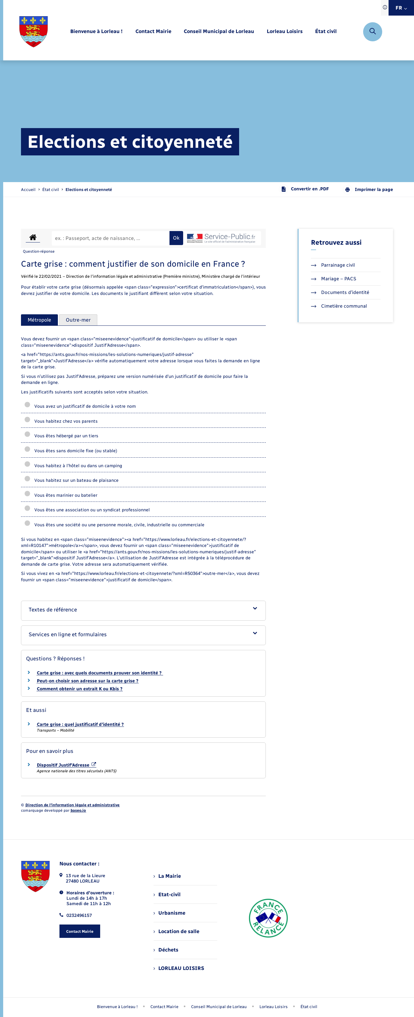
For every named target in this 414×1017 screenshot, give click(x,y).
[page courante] (89, 189)
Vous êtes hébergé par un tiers (61, 436)
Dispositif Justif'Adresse (66, 765)
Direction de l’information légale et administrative (72, 805)
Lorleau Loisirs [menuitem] (273, 1006)
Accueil (28, 189)
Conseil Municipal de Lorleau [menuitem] (219, 1006)
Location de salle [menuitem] (176, 931)
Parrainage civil (333, 265)
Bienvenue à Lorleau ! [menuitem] (117, 1006)
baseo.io (78, 810)
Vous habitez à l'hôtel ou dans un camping (73, 465)
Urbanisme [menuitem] (169, 913)
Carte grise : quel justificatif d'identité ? (80, 724)
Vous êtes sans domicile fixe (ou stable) (70, 451)
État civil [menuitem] (308, 1006)
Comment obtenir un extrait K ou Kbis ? (79, 689)
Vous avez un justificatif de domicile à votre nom (80, 406)
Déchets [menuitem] (166, 950)
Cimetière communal (339, 306)
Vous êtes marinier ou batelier (60, 495)
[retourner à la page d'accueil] (33, 32)
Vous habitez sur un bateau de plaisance (71, 480)
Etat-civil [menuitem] (167, 894)
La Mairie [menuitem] (167, 876)
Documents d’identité (340, 292)
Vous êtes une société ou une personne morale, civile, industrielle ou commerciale (114, 525)
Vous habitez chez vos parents (61, 421)
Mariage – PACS (333, 279)
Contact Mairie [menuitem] (164, 1006)
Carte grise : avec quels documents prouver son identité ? (100, 673)
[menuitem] (96, 32)
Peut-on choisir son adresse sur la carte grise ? (87, 681)
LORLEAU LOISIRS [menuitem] (179, 968)
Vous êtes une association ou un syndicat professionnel (87, 510)
